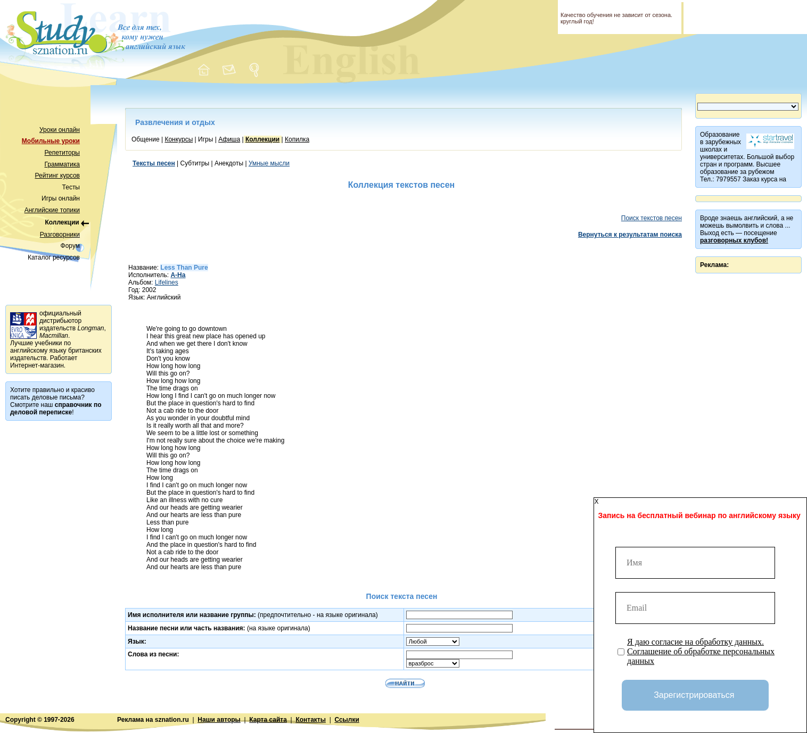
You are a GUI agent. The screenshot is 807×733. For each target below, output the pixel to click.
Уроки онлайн (59, 130)
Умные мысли (269, 163)
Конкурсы (178, 139)
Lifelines (166, 282)
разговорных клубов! (734, 240)
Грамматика (62, 164)
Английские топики (52, 210)
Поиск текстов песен (651, 218)
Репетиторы (62, 152)
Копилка (297, 139)
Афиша (229, 139)
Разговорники (60, 234)
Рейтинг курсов (57, 175)
